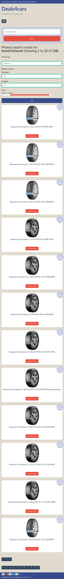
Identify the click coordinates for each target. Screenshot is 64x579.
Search (32, 39)
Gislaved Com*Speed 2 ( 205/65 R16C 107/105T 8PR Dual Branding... (32, 389)
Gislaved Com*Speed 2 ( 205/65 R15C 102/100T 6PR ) (32, 352)
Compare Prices (32, 136)
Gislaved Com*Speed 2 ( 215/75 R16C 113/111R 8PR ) (32, 464)
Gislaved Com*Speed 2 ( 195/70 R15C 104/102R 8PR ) (32, 277)
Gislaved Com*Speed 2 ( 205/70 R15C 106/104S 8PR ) (32, 427)
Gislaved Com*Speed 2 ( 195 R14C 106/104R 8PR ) (32, 314)
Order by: (6, 57)
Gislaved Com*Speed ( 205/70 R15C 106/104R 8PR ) (32, 202)
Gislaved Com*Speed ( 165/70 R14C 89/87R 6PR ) (32, 127)
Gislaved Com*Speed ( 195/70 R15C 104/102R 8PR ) (32, 164)
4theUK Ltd (27, 577)
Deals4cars (14, 9)
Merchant (5, 72)
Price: (4, 90)
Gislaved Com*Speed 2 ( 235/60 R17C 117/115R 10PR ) (32, 502)
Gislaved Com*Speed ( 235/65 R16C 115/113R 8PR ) (32, 539)
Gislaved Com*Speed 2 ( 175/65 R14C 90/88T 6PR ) (32, 239)
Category (5, 81)
